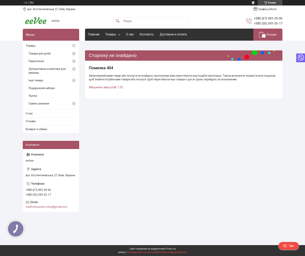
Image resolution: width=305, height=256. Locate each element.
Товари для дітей (40, 53)
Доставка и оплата (173, 34)
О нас (130, 34)
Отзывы (31, 121)
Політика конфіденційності (172, 252)
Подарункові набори (42, 88)
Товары (110, 34)
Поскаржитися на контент (141, 252)
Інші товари (36, 80)
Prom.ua (171, 248)
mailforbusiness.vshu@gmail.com (46, 206)
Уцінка (33, 95)
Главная (93, 34)
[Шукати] (117, 21)
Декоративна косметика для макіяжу (47, 70)
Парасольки (36, 61)
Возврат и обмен (36, 129)
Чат (288, 246)
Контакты (147, 34)
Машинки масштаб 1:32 (106, 87)
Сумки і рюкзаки (39, 103)
